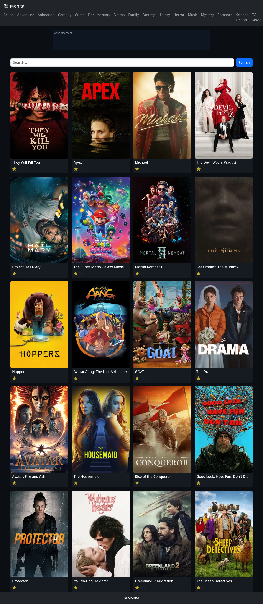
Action (8, 14)
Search (244, 62)
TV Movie (256, 17)
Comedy (64, 14)
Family (133, 14)
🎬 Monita (13, 6)
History (164, 14)
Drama (119, 14)
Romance (225, 14)
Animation (46, 14)
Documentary (99, 14)
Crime (80, 14)
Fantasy (148, 14)
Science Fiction (242, 17)
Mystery (207, 14)
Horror (178, 14)
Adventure (25, 14)
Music (192, 14)
